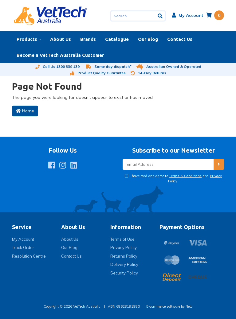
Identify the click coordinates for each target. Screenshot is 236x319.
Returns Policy (123, 256)
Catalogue (117, 39)
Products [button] (27, 39)
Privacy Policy (123, 247)
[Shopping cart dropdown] (215, 15)
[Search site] (160, 15)
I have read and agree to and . (175, 178)
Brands (88, 39)
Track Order (23, 247)
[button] (187, 15)
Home (25, 111)
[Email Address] (168, 164)
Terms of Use (122, 239)
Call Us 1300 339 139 (57, 66)
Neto (189, 306)
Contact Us (179, 39)
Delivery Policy (124, 264)
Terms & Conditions (185, 176)
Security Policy (124, 272)
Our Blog (148, 39)
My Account (23, 239)
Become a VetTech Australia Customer (60, 55)
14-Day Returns (148, 73)
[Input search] (133, 15)
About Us (60, 39)
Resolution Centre (29, 256)
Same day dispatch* (109, 66)
